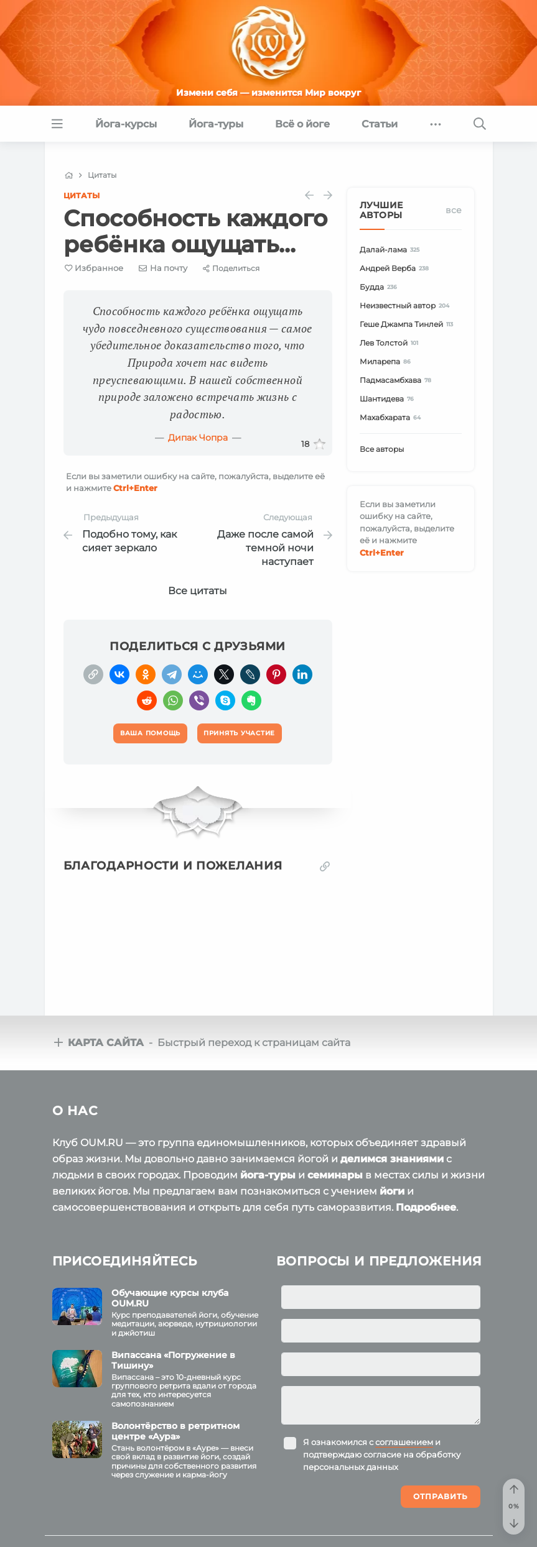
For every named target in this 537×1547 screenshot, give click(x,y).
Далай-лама (392, 249)
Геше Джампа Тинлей (408, 324)
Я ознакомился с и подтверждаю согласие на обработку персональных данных (381, 1454)
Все (454, 210)
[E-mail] (163, 268)
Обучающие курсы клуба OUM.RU (169, 1298)
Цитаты (81, 195)
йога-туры (268, 1175)
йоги (392, 1191)
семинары (335, 1175)
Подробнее (426, 1207)
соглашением (404, 1442)
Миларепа (387, 361)
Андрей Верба (396, 268)
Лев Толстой (391, 342)
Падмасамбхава (398, 380)
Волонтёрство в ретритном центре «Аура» (175, 1431)
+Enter (135, 488)
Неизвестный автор (407, 305)
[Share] (231, 268)
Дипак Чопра (198, 437)
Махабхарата (392, 417)
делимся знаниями (392, 1159)
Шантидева (389, 398)
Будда (380, 287)
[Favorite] (94, 268)
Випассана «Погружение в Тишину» (173, 1360)
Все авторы (382, 449)
